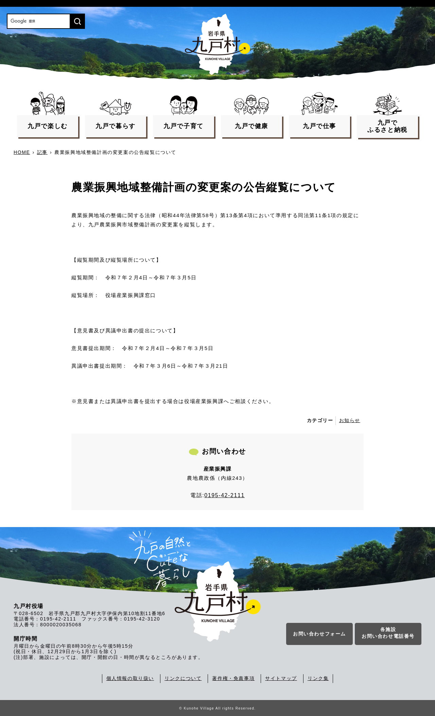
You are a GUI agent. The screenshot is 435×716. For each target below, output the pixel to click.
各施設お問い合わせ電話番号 (388, 633)
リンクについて (183, 678)
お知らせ (349, 420)
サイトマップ (281, 678)
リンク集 (318, 678)
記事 (42, 152)
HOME (22, 152)
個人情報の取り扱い (130, 678)
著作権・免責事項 (233, 678)
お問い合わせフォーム (319, 634)
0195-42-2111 (224, 495)
